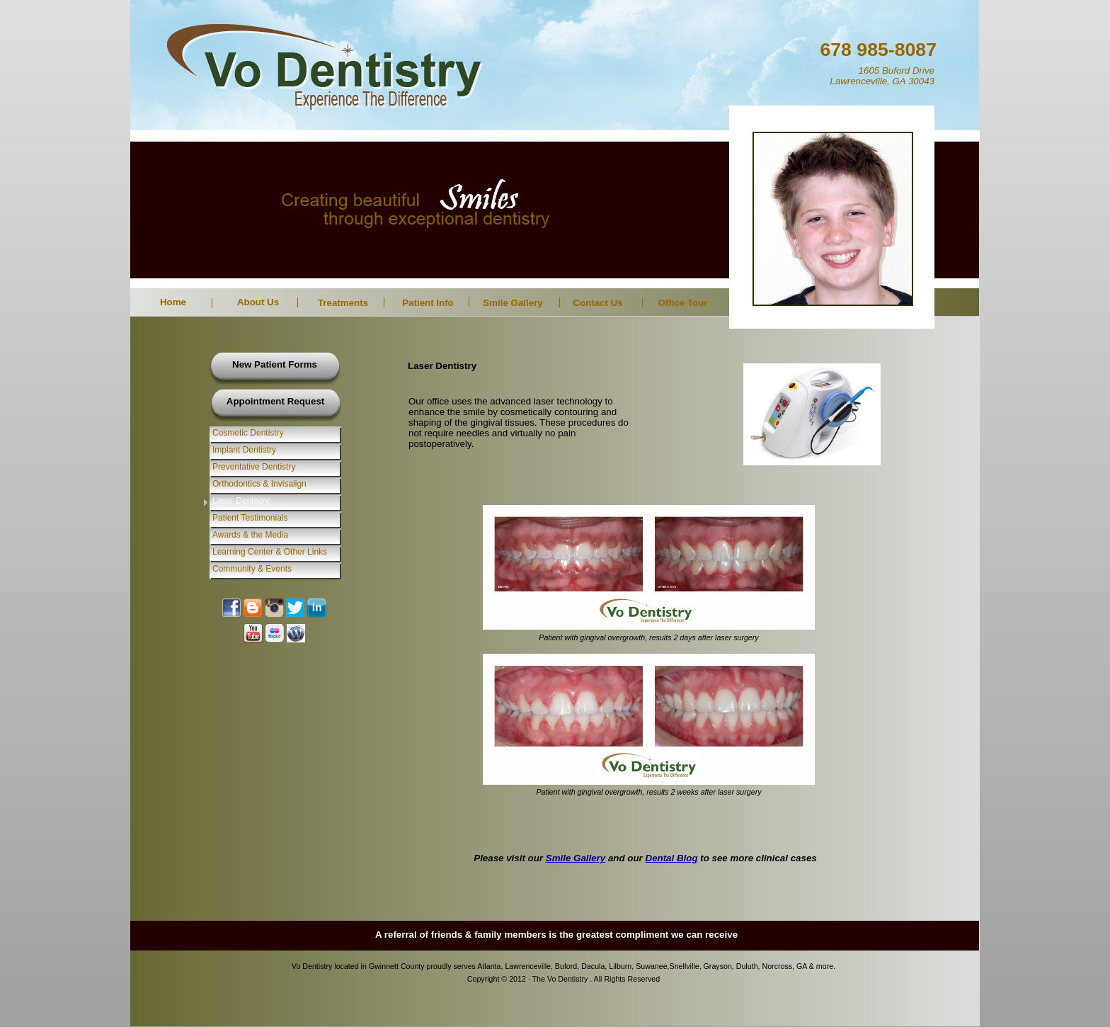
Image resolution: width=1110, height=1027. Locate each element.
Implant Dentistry (244, 450)
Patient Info (428, 302)
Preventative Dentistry (253, 467)
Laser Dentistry (241, 501)
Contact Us (597, 302)
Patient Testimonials (250, 518)
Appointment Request (275, 401)
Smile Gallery (512, 302)
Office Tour (682, 302)
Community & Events (252, 569)
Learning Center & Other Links (269, 552)
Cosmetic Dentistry (248, 433)
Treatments (343, 302)
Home (173, 302)
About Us (258, 302)
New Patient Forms (274, 364)
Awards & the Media (250, 535)
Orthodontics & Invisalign (259, 484)
